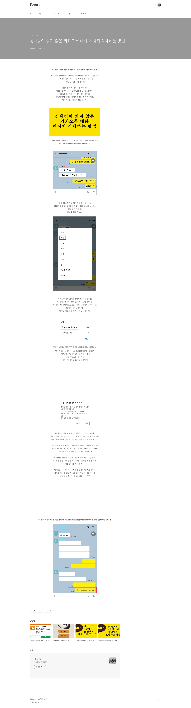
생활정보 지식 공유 (40, 662)
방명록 (83, 13)
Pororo (35, 4)
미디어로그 (54, 13)
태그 (41, 13)
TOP (159, 700)
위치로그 (70, 13)
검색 (154, 5)
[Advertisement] (74, 381)
